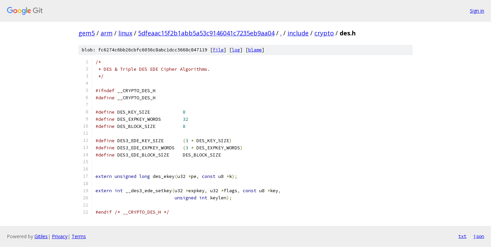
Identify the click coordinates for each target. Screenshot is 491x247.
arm (107, 33)
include (298, 33)
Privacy (60, 236)
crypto (324, 33)
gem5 (86, 33)
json (478, 236)
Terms (79, 236)
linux (125, 33)
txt (462, 236)
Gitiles (41, 236)
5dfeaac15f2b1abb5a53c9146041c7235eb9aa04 (206, 33)
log (236, 50)
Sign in (477, 10)
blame (255, 50)
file (218, 50)
